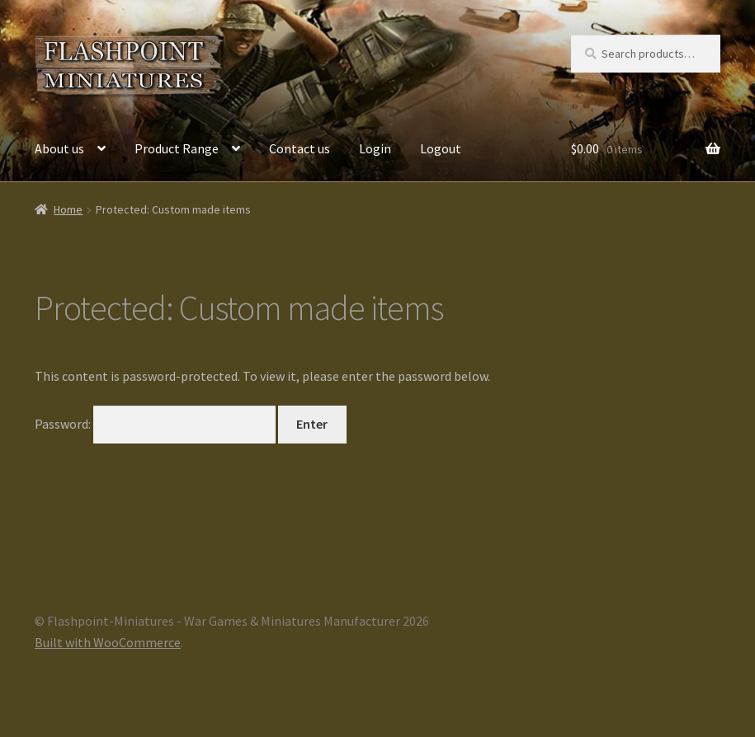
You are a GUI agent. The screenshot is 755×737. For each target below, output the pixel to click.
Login (375, 148)
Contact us (299, 148)
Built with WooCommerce (108, 642)
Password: (155, 423)
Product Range (176, 148)
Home (68, 209)
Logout (440, 148)
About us (59, 148)
